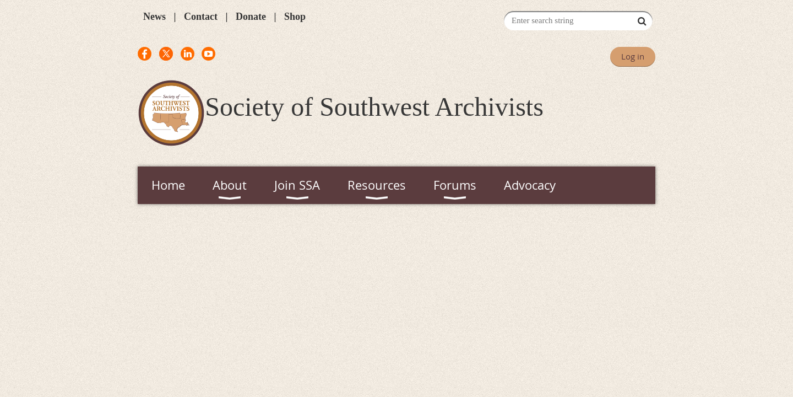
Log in (632, 56)
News (154, 16)
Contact (201, 16)
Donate (251, 16)
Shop (295, 16)
